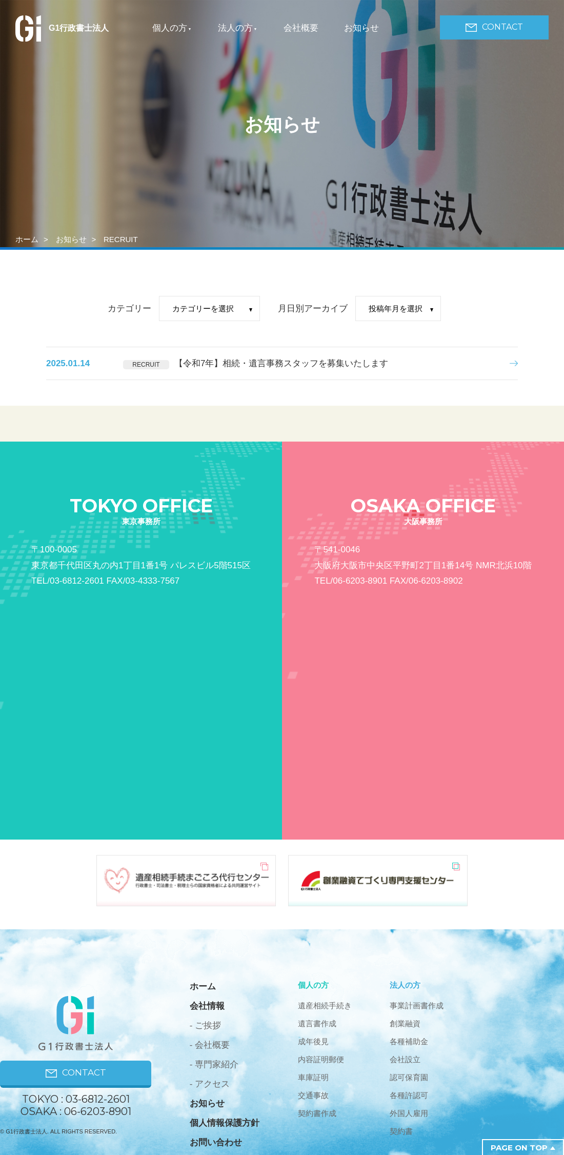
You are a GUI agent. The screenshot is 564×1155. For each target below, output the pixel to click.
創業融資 (405, 1023)
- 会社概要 (210, 1045)
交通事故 (313, 1095)
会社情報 (207, 1006)
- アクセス (210, 1084)
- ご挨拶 (205, 1025)
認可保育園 (409, 1077)
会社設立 (405, 1059)
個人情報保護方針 (224, 1123)
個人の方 (169, 28)
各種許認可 (409, 1095)
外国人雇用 (409, 1113)
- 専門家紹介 (214, 1064)
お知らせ (361, 28)
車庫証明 (313, 1077)
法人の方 (235, 28)
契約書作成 (317, 1113)
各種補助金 (409, 1041)
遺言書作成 (317, 1023)
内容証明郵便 (321, 1059)
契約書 (401, 1131)
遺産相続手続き (325, 1005)
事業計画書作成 (417, 1005)
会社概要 (301, 28)
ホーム (26, 239)
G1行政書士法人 (62, 28)
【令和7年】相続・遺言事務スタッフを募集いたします (281, 363)
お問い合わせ (216, 1142)
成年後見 (313, 1041)
